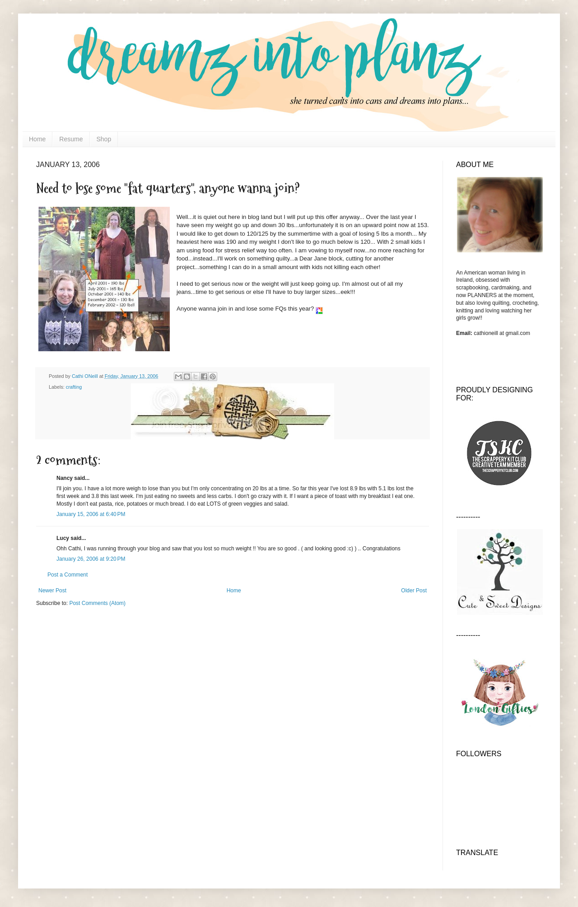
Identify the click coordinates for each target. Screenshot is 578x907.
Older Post (414, 590)
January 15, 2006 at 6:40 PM (90, 514)
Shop (104, 139)
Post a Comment (67, 575)
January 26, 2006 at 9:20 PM (90, 559)
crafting (74, 387)
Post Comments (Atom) (97, 603)
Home (37, 139)
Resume (71, 139)
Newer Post (52, 590)
